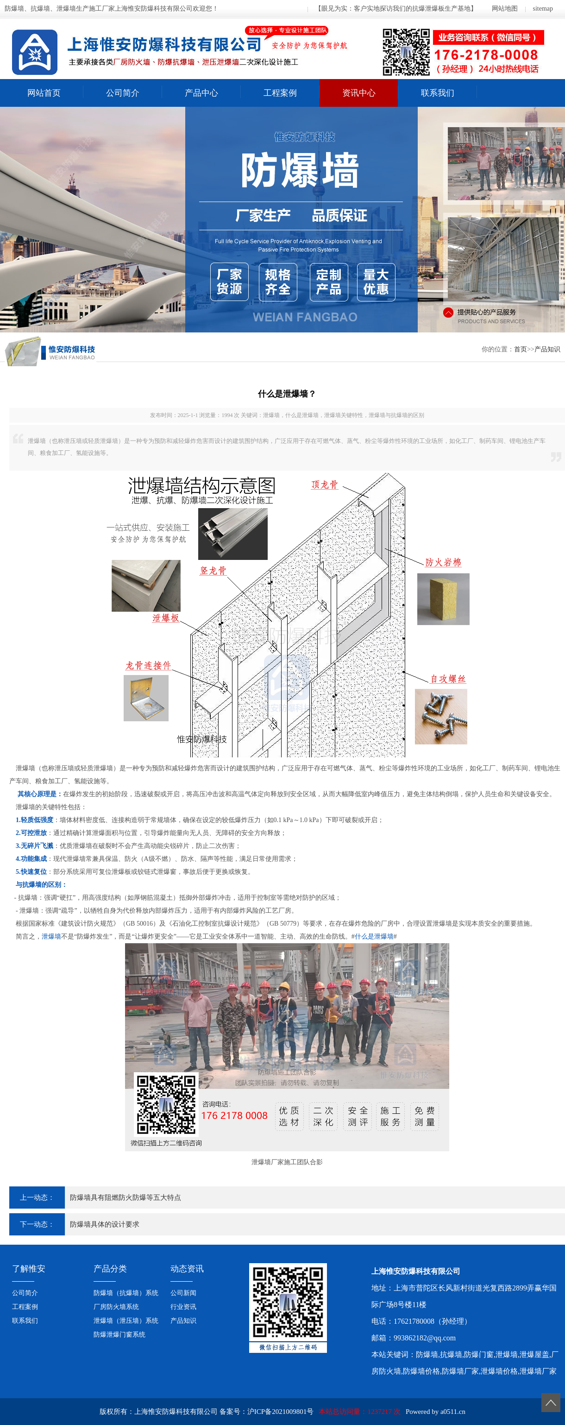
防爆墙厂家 (460, 1371)
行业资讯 (183, 1306)
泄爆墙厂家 (538, 1371)
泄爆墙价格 (499, 1371)
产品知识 (547, 349)
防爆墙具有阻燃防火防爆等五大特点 (125, 1197)
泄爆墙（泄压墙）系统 (126, 1320)
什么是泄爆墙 (374, 936)
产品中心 (201, 93)
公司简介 (122, 93)
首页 (520, 349)
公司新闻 (183, 1293)
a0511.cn (452, 1411)
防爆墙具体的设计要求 (104, 1224)
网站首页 (44, 93)
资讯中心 (359, 93)
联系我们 (437, 93)
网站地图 (505, 8)
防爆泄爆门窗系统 (119, 1334)
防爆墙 (427, 1354)
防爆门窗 (479, 1354)
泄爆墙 (51, 936)
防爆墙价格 (421, 1371)
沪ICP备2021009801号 (280, 1411)
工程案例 (280, 93)
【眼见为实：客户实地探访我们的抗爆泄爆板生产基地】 (396, 8)
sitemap (543, 8)
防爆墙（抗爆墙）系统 (126, 1293)
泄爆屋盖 (534, 1354)
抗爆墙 (451, 1354)
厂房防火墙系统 (116, 1306)
